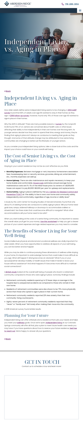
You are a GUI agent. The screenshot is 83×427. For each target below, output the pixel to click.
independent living (54, 322)
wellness (21, 322)
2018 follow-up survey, (19, 115)
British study (11, 272)
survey (59, 124)
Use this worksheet (48, 221)
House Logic (38, 183)
